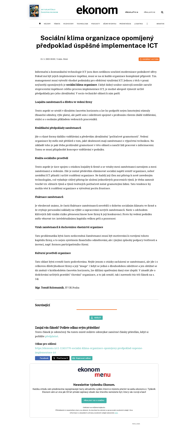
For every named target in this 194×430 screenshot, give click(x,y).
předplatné (51, 336)
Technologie (82, 24)
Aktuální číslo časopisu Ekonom (44, 11)
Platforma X (62, 358)
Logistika (138, 24)
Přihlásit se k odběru (94, 400)
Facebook (44, 358)
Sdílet (97, 318)
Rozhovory (68, 24)
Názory (47, 24)
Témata (57, 24)
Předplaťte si (131, 12)
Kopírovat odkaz (83, 358)
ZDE (116, 413)
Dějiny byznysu (109, 24)
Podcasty (95, 24)
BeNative (160, 24)
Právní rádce (125, 24)
